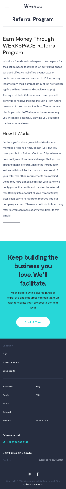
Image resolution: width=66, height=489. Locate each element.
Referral (7, 412)
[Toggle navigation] (7, 5)
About (6, 403)
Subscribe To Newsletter (51, 460)
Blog (38, 386)
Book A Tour (33, 322)
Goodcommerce (34, 484)
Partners (7, 420)
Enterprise (8, 386)
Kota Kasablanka (11, 362)
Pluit (5, 353)
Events (6, 395)
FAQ (38, 395)
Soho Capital (9, 370)
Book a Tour (42, 420)
